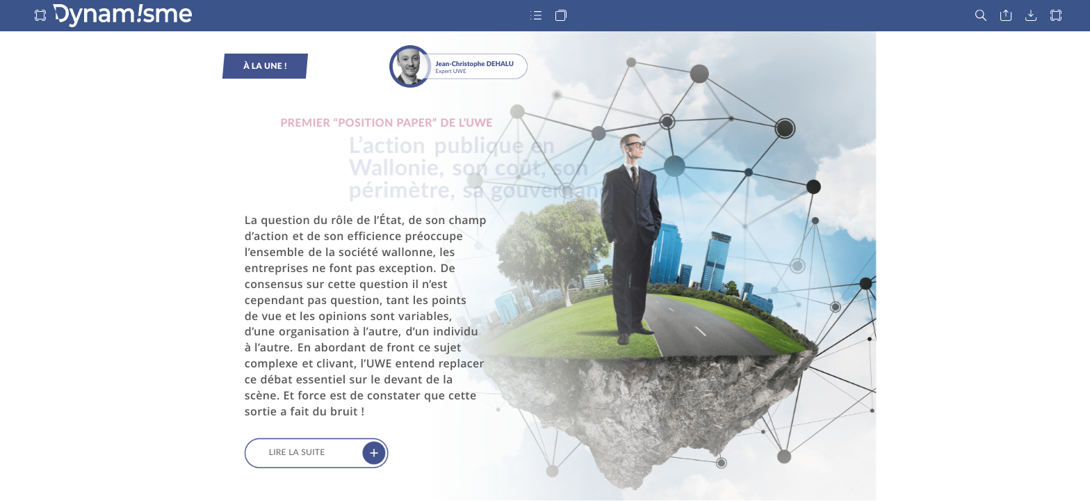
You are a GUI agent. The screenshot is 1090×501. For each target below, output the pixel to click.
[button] (40, 15)
